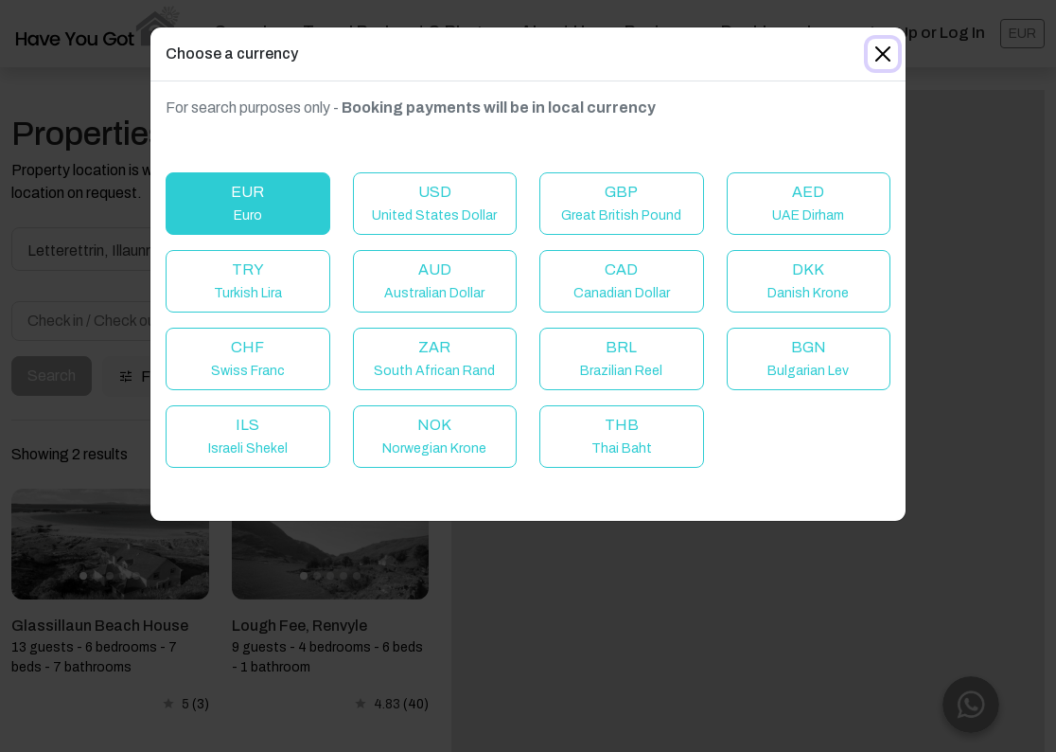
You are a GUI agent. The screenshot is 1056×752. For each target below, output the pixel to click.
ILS (248, 436)
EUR (247, 203)
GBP (621, 203)
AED (808, 203)
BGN (808, 358)
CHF (248, 358)
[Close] (883, 54)
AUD (434, 280)
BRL (621, 358)
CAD (621, 280)
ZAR (434, 358)
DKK (808, 280)
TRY (248, 280)
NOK (434, 436)
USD (434, 203)
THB (621, 436)
